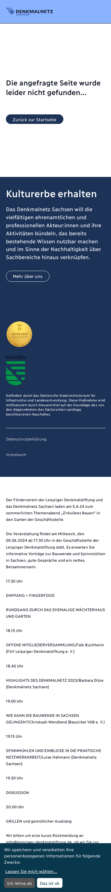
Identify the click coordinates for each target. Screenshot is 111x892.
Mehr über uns (27, 275)
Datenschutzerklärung (26, 438)
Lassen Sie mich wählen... (31, 871)
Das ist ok (49, 882)
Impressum (16, 454)
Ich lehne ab (19, 882)
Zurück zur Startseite (34, 119)
